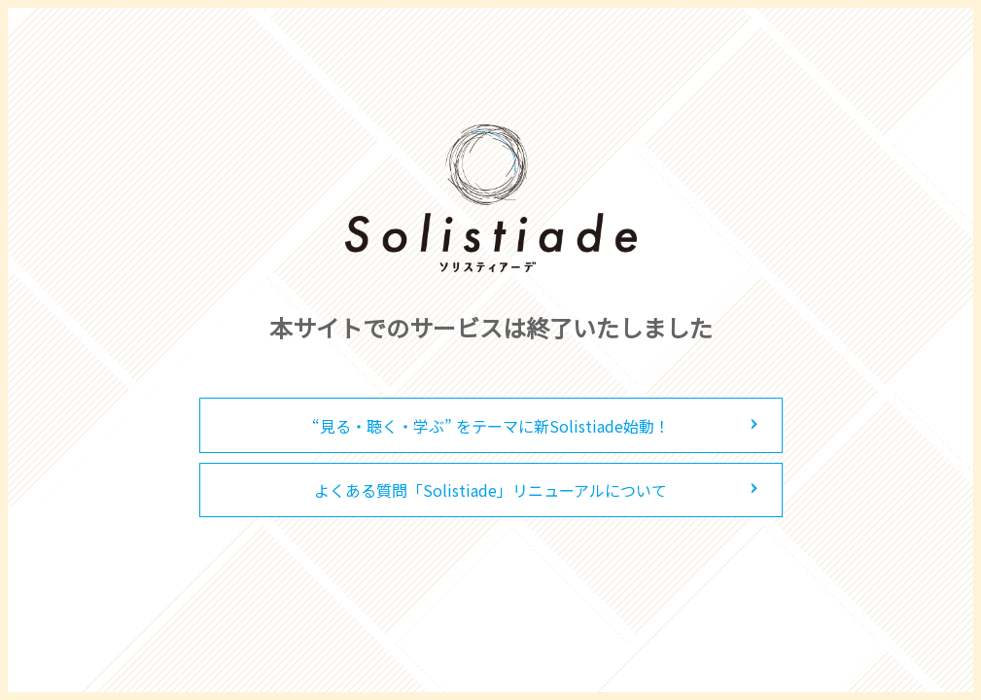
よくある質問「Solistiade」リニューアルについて (490, 490)
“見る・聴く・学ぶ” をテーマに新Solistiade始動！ (491, 426)
